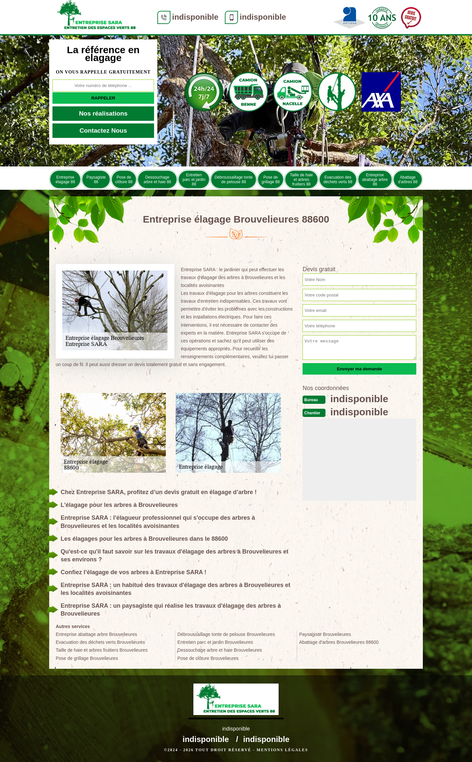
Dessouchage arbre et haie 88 (157, 179)
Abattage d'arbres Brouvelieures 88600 (339, 642)
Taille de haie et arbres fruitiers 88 (301, 179)
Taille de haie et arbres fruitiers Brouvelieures (102, 650)
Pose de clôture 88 (124, 179)
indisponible (195, 16)
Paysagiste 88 (96, 179)
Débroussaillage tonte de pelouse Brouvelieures (226, 634)
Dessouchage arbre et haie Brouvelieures (219, 650)
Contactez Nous (103, 130)
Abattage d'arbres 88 (408, 179)
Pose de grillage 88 (271, 179)
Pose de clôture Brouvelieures (208, 658)
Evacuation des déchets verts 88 (338, 179)
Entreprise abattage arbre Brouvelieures (96, 634)
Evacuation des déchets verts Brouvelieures (100, 642)
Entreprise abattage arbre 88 (375, 179)
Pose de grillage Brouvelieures (87, 658)
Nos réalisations (103, 113)
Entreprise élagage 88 (65, 179)
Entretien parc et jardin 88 (194, 179)
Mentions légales (282, 750)
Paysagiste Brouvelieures (325, 634)
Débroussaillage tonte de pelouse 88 (234, 179)
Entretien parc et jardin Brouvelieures (215, 642)
